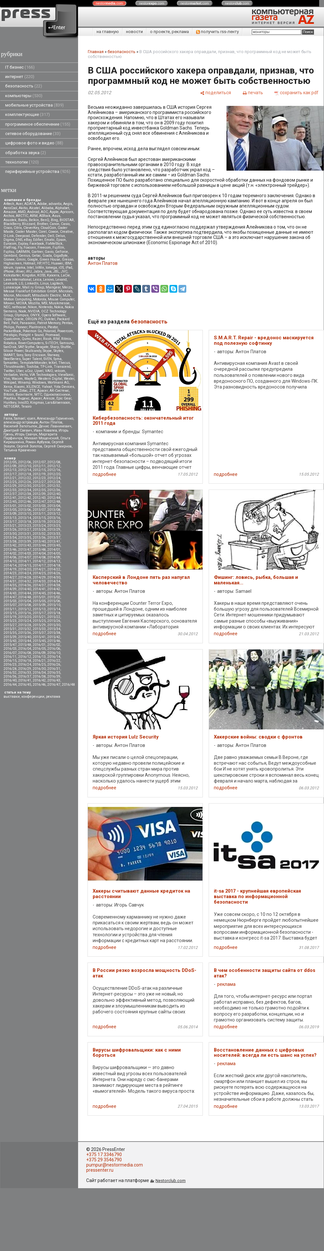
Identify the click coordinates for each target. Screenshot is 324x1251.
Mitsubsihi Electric (46, 295)
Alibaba (47, 208)
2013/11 (39, 514)
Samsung (67, 343)
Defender (38, 236)
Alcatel (34, 208)
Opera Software (53, 315)
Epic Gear (63, 398)
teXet (53, 363)
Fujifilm (58, 247)
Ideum (8, 267)
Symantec (11, 363)
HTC (46, 263)
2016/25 (39, 664)
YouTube (10, 391)
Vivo (7, 379)
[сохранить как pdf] (296, 92)
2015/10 (53, 605)
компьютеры (23, 95)
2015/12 (24, 609)
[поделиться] (215, 92)
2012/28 (53, 482)
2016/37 (24, 676)
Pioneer (21, 327)
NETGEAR (11, 406)
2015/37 (39, 633)
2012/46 (24, 502)
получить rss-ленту (217, 31)
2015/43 (10, 641)
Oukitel (49, 319)
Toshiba (32, 367)
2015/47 (10, 645)
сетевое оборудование (33, 133)
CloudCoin (48, 228)
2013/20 (53, 522)
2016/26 (53, 664)
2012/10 (24, 466)
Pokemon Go (32, 331)
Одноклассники (57, 394)
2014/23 (10, 573)
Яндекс (23, 398)
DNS (19, 240)
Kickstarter (12, 275)
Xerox (8, 387)
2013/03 (39, 506)
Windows (39, 382)
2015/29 (39, 625)
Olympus (22, 315)
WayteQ (30, 379)
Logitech (56, 283)
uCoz (29, 371)
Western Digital (50, 379)
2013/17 (10, 522)
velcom (59, 371)
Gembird (10, 256)
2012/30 (24, 486)
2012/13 (10, 470)
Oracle (18, 319)
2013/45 (53, 545)
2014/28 (24, 577)
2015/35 (10, 633)
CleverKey (31, 228)
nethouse (19, 307)
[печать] (252, 92)
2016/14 (53, 657)
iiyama (20, 267)
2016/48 (68, 684)
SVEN (47, 359)
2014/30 (53, 577)
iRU (29, 271)
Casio (65, 224)
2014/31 (10, 581)
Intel (30, 267)
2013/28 (39, 529)
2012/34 (24, 490)
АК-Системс (59, 391)
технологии (22, 162)
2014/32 (24, 581)
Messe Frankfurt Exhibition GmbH (30, 291)
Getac (36, 256)
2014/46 (53, 593)
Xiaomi (19, 387)
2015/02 (53, 597)
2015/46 (53, 641)
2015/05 (39, 601)
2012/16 (53, 470)
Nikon (32, 307)
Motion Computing (17, 299)
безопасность (23, 86)
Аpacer (42, 391)
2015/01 (39, 597)
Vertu (23, 375)
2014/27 (10, 577)
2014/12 (39, 561)
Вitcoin (9, 394)
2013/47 (24, 549)
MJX (66, 295)
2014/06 (10, 557)
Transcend (62, 367)
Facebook (36, 244)
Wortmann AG (58, 382)
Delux (60, 236)
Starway (53, 355)
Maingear (53, 287)
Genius (24, 256)
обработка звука (25, 152)
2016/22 (53, 661)
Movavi (9, 303)
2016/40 (10, 680)
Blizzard (28, 224)
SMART (9, 355)
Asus (56, 216)
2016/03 (10, 649)
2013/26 (10, 529)
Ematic (49, 240)
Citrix (18, 228)
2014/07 (24, 557)
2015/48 (24, 645)
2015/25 (39, 621)
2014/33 (39, 581)
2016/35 (53, 673)
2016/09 (39, 653)
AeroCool (10, 208)
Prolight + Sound (31, 335)
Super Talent (32, 359)
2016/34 (39, 673)
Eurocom (10, 244)
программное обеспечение (37, 124)
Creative (66, 232)
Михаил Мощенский (41, 438)
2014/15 (24, 565)
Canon (54, 224)
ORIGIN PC (33, 319)
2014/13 (53, 561)
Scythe (30, 347)
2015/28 (24, 625)
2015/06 (53, 601)
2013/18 (24, 522)
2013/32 (39, 534)
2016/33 (24, 673)
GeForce (61, 252)
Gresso (67, 259)
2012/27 (39, 482)
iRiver (20, 271)
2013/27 (24, 529)
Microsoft (23, 295)
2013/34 (10, 537)
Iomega (51, 267)
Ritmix (66, 339)
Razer (36, 339)
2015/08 (24, 605)
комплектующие (27, 114)
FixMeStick (54, 244)
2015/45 (39, 641)
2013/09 (10, 514)
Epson (61, 240)
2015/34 (53, 629)
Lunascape (12, 287)
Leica (37, 279)
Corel (43, 232)
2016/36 (10, 676)
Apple (54, 212)
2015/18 (53, 613)
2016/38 (39, 676)
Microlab (65, 291)
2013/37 (53, 537)
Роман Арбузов (38, 442)
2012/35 (39, 490)
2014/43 (10, 593)
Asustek (10, 220)
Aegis (67, 204)
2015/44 (24, 641)
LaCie (65, 275)
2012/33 (10, 490)
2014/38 (53, 585)
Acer (19, 204)
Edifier (38, 240)
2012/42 (24, 498)
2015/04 (24, 601)
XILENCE (33, 387)
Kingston (29, 275)
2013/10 (24, 514)
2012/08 (53, 462)
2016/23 (10, 664)
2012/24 (53, 478)
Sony (20, 355)
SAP (20, 347)
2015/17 (39, 613)
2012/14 (24, 470)
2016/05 (39, 649)
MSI (44, 303)
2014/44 (24, 593)
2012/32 (53, 486)
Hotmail (29, 263)
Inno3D (23, 402)
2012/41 (10, 498)
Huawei (57, 263)
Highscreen (13, 263)
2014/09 (53, 557)
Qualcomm (12, 339)
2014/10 (10, 561)
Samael (19, 418)
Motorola (39, 299)
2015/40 (24, 637)
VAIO (49, 371)
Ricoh (47, 339)
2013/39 (24, 541)
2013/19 (39, 522)
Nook (22, 311)
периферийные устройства (37, 171)
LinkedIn (32, 283)
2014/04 (39, 553)
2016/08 (24, 653)
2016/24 (24, 664)
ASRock (45, 216)
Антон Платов (51, 422)
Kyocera (53, 275)
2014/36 (24, 585)
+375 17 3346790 (104, 1154)
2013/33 (53, 534)
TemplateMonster (33, 363)
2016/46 (39, 684)
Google (32, 259)
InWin (39, 267)
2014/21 (39, 569)
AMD (22, 212)
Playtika (10, 398)
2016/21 (39, 661)
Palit (14, 323)
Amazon (10, 212)
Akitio (23, 208)
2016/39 (53, 676)
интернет (19, 76)
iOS (61, 267)
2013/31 (24, 534)
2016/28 (10, 669)
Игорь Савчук (26, 434)
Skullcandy (33, 351)
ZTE (32, 391)
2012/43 (39, 498)
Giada (47, 256)
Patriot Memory (48, 323)
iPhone (9, 271)
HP (39, 263)
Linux (44, 283)
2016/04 (24, 649)
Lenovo (48, 279)
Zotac (23, 391)
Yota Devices (64, 387)
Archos (9, 216)
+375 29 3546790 (104, 1159)
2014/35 (10, 585)
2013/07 (39, 510)
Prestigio (10, 335)
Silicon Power (13, 351)
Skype (47, 351)
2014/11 (24, 561)
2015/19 (10, 617)
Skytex (58, 351)
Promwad (52, 335)
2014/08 (39, 557)
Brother (42, 224)
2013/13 (10, 518)
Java (48, 271)
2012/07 (39, 462)
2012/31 (39, 486)
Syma (57, 359)
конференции (32, 696)
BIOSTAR (67, 220)
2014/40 (24, 589)
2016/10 (53, 653)
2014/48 (24, 597)
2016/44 (10, 684)
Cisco (8, 228)
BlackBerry (12, 224)
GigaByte (60, 256)
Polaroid (49, 331)
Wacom (17, 379)
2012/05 (10, 462)
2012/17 (10, 474)
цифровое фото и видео (34, 143)
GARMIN (23, 252)
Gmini (21, 259)
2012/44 (53, 498)
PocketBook (12, 331)
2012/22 (24, 478)
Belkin (34, 220)
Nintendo (45, 307)
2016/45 (24, 684)
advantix (55, 204)
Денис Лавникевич (55, 426)
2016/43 (53, 680)
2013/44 (39, 545)
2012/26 (24, 482)
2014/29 (39, 577)
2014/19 (10, 569)
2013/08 (53, 510)
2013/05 (10, 510)
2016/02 (53, 645)
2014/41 (39, 589)
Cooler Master (26, 232)
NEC (7, 307)
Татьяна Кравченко (20, 450)
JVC (64, 271)
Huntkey (10, 402)
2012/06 (24, 462)
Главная (96, 51)
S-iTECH (51, 343)
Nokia (58, 307)
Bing (54, 220)
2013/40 (39, 541)
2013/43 (24, 545)
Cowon (53, 232)
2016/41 (24, 680)
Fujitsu (9, 252)
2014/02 (10, 553)
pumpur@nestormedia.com (114, 1164)
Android (33, 212)
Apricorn (66, 212)
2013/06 (24, 510)
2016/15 (10, 661)
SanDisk (10, 347)
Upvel (38, 371)
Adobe (42, 204)
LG (21, 283)
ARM (34, 216)
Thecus (64, 363)
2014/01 (53, 549)
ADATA (30, 204)
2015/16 (24, 613)
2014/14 (10, 565)
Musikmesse (59, 303)
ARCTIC (22, 216)
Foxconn (30, 247)
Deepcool (23, 236)
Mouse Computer (61, 299)
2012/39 (39, 494)
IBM (68, 263)
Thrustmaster (14, 367)
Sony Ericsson (35, 355)
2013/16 (53, 518)
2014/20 (24, 569)
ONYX (35, 315)
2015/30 (53, 625)
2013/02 (24, 506)
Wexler (69, 379)
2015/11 (10, 609)
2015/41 (39, 637)
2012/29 (10, 486)
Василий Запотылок (20, 426)
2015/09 (39, 605)
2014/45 (39, 593)
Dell (51, 236)
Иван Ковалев (45, 430)
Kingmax (37, 402)
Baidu (22, 220)
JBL (56, 271)
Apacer (36, 398)
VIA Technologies (42, 375)
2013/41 (53, 541)
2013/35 (24, 537)
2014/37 (39, 585)
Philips (9, 327)
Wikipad (10, 382)
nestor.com (109, 3)
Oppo (8, 319)
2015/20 (24, 617)
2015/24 (24, 621)
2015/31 (10, 629)
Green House (50, 259)
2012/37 (10, 494)
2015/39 (10, 637)
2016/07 (10, 653)
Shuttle (66, 347)
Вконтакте (24, 394)
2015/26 (53, 621)
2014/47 (10, 597)
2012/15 (39, 470)
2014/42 (53, 589)
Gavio (49, 252)
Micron (9, 295)
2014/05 (53, 553)
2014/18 (53, 565)
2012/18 (24, 474)
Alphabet (62, 208)
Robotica (10, 343)
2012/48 (53, 502)
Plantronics (37, 327)
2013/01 (10, 506)
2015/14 (53, 609)
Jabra (37, 271)
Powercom (65, 331)
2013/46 (10, 549)
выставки (12, 696)
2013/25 (53, 526)
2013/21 (10, 526)
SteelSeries (12, 359)
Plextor (53, 327)
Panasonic (28, 323)
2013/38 (10, 541)
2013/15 (39, 518)
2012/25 (10, 482)
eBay (27, 240)
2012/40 (53, 494)
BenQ (44, 220)
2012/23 (39, 478)
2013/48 (39, 549)
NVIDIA (34, 311)
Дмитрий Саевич (18, 430)
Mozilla (34, 303)
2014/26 (53, 573)
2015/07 (10, 605)
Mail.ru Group (33, 287)
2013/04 (53, 506)
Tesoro (26, 406)
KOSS (41, 275)
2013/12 (53, 514)
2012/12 (53, 466)
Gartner (37, 252)
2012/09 (10, 466)
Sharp (54, 347)
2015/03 (10, 601)
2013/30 (10, 534)
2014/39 (10, 589)
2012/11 (39, 466)
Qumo (26, 339)
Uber (19, 371)
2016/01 (39, 645)
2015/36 (24, 633)
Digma (9, 240)
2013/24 (39, 526)
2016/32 (10, 673)
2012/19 (39, 474)
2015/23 (10, 621)
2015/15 (10, 613)
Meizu (67, 287)
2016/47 (53, 684)
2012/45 (10, 502)
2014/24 (24, 573)
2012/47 (39, 502)
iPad (68, 267)
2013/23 (24, 526)
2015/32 (24, 629)
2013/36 (39, 537)
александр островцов (21, 422)
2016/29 (24, 669)
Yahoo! (47, 387)
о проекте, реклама (169, 31)
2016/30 (39, 669)
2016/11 (10, 657)
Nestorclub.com (171, 1180)
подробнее (104, 474)
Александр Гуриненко (55, 418)
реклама (53, 696)
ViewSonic (66, 375)
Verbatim (11, 375)
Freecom (44, 247)
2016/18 (24, 661)
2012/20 (53, 474)
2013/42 (10, 545)
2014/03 (24, 553)
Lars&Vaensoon (57, 402)
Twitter (9, 371)
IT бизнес (20, 67)
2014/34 (53, 581)
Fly (20, 247)
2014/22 (53, 569)
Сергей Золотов (29, 446)
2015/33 (39, 629)
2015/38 (53, 633)
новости (134, 31)
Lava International (17, 279)
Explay (23, 244)
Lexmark (10, 283)
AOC (44, 212)
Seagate (42, 347)
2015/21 (39, 617)
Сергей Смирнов (58, 446)
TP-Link (46, 367)
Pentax (67, 323)
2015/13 (39, 609)
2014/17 (39, 565)
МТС (38, 394)
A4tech (9, 204)
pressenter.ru (99, 1170)
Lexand (61, 279)
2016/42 (39, 680)
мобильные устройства (34, 105)
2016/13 (39, 657)
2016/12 (24, 657)
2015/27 (10, 625)
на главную (108, 31)
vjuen (31, 418)
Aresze (49, 398)
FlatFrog (10, 247)
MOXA (21, 303)
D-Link (9, 236)
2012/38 (24, 494)
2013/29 (53, 529)
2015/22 (53, 617)
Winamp (24, 382)
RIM (56, 339)
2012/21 (10, 478)
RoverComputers (31, 343)
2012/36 (53, 490)
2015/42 (53, 637)
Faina (8, 418)
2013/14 (24, 518)
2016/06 (53, 649)
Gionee (9, 259)
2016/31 (53, 669)
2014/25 (39, 573)
